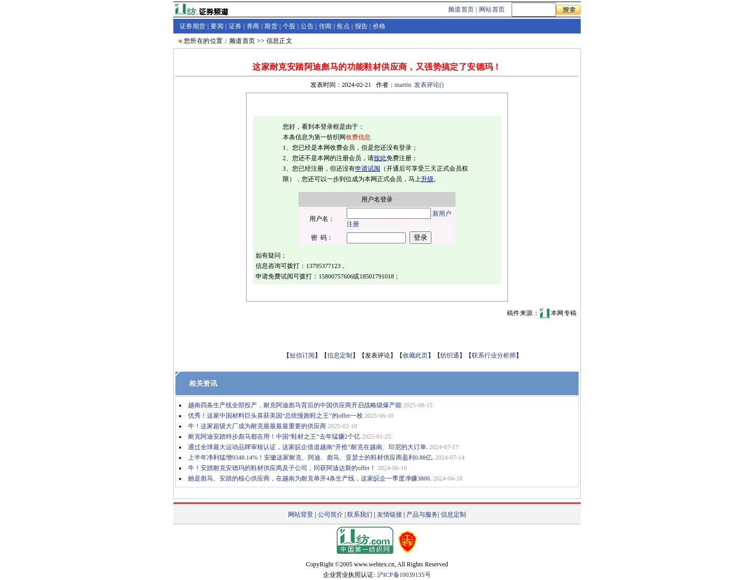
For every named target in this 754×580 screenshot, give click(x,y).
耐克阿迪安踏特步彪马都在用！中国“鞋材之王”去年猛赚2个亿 (274, 436)
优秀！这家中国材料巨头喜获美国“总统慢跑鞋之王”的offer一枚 (275, 415)
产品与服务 (422, 514)
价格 (379, 26)
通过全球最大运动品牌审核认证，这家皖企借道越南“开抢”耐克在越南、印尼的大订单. (308, 447)
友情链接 (389, 514)
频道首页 (461, 9)
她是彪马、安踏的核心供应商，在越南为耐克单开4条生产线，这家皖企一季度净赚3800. (309, 478)
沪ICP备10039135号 (404, 574)
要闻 (217, 26)
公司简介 (330, 514)
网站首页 (492, 9)
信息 (273, 40)
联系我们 (359, 514)
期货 (271, 26)
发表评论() (428, 84)
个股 (289, 26)
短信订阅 (302, 355)
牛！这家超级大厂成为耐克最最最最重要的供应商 (257, 426)
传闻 (325, 26)
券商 (253, 26)
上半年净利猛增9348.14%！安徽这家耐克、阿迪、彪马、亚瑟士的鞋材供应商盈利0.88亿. (311, 457)
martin (403, 84)
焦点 (343, 26)
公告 (307, 26)
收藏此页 (415, 355)
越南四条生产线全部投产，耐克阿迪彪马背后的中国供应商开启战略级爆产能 (295, 405)
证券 (235, 26)
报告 (361, 26)
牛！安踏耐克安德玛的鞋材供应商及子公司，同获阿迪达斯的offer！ (282, 468)
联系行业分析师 (494, 355)
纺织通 (449, 355)
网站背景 (300, 514)
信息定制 (339, 355)
